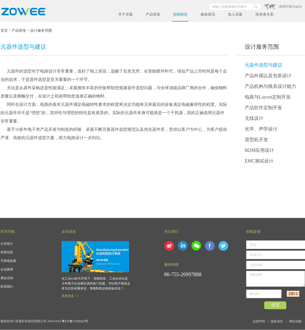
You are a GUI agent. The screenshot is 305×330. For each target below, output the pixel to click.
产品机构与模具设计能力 (270, 86)
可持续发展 (8, 261)
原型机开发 (256, 139)
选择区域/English (290, 6)
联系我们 (7, 286)
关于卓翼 (125, 14)
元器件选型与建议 (263, 65)
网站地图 (295, 321)
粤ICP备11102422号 (75, 321)
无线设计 (254, 118)
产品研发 (153, 14)
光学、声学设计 (261, 129)
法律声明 (259, 321)
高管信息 (7, 252)
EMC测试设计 (259, 161)
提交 (275, 305)
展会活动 (7, 278)
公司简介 (7, 243)
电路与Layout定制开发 (268, 97)
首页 (4, 31)
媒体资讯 (208, 14)
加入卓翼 (235, 14)
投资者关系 (264, 14)
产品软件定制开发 (263, 107)
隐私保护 (277, 321)
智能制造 (180, 14)
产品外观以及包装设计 (268, 75)
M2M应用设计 (259, 150)
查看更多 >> (70, 296)
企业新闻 (7, 269)
